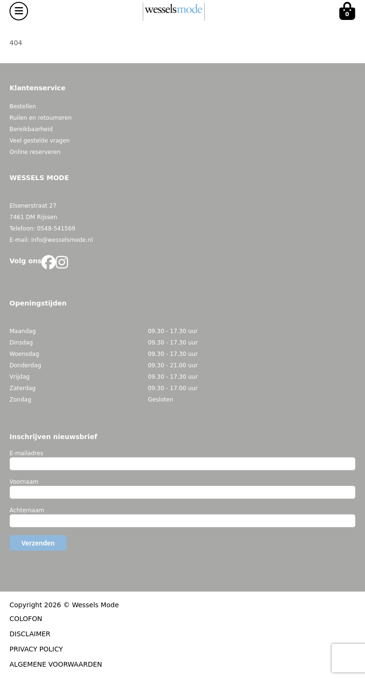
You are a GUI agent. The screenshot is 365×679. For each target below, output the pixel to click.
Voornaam (24, 481)
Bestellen (23, 106)
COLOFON (26, 618)
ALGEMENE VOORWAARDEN (56, 664)
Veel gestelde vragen (40, 140)
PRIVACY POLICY (36, 649)
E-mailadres (26, 453)
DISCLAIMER (30, 634)
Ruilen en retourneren (41, 118)
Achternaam (27, 510)
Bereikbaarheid (31, 129)
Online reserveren (35, 152)
